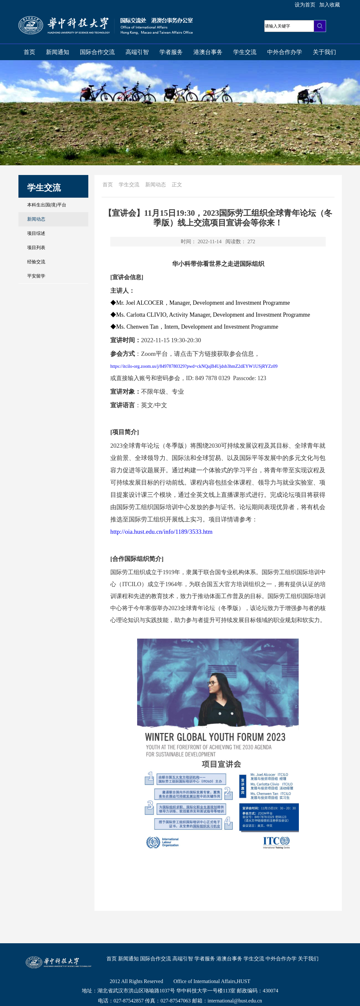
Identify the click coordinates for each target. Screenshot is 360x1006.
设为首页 (305, 4)
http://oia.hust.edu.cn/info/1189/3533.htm (161, 531)
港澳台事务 (208, 52)
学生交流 (244, 52)
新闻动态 (155, 184)
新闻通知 (57, 52)
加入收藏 (329, 4)
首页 (29, 52)
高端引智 (137, 52)
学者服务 (171, 52)
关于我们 (324, 52)
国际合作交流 (97, 52)
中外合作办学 (284, 52)
